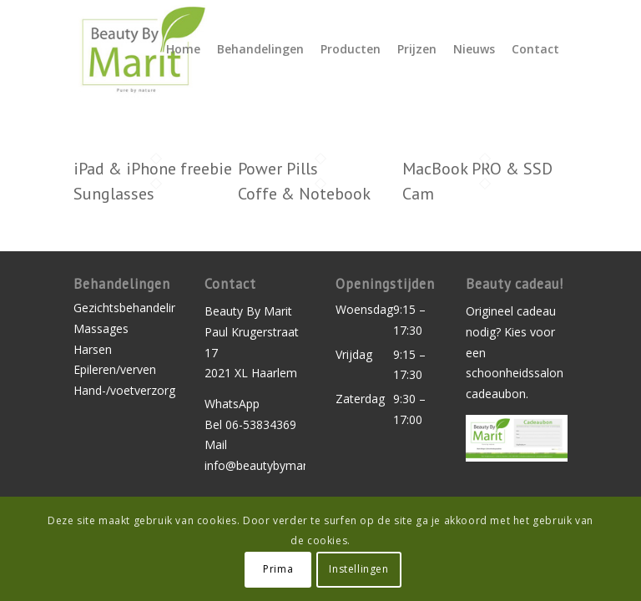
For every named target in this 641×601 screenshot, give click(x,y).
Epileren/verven (114, 369)
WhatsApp (232, 404)
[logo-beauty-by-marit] (140, 49)
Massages (101, 328)
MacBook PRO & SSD (477, 168)
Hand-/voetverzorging (123, 390)
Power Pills (278, 168)
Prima (278, 569)
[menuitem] (183, 49)
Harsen (92, 349)
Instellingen (358, 569)
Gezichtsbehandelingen (123, 308)
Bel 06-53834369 (250, 424)
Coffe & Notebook (304, 194)
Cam (418, 194)
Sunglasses (113, 194)
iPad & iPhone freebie (152, 168)
